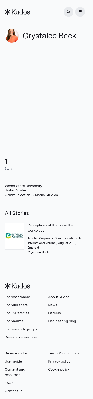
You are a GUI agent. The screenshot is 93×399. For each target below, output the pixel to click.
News (52, 305)
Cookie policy (59, 369)
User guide (13, 361)
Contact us (13, 391)
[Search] (68, 12)
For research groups (21, 329)
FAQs (9, 383)
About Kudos (58, 297)
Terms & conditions (63, 353)
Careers (54, 313)
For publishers (16, 305)
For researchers (17, 297)
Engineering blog (62, 321)
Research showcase (21, 337)
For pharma (14, 321)
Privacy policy (59, 361)
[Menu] (80, 12)
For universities (17, 313)
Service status (16, 353)
